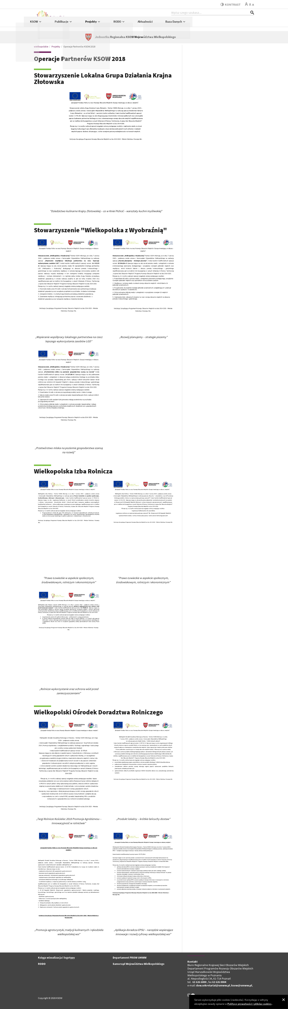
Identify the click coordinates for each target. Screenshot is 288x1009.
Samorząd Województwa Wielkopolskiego (138, 964)
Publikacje (125, 23)
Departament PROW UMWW (129, 957)
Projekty (154, 23)
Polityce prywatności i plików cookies (249, 1004)
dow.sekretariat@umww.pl (213, 985)
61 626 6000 (199, 982)
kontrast (230, 4)
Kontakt (192, 961)
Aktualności (207, 23)
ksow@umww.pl (241, 985)
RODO (181, 23)
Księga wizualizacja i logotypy (56, 957)
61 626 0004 (219, 982)
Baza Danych (237, 23)
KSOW (98, 23)
